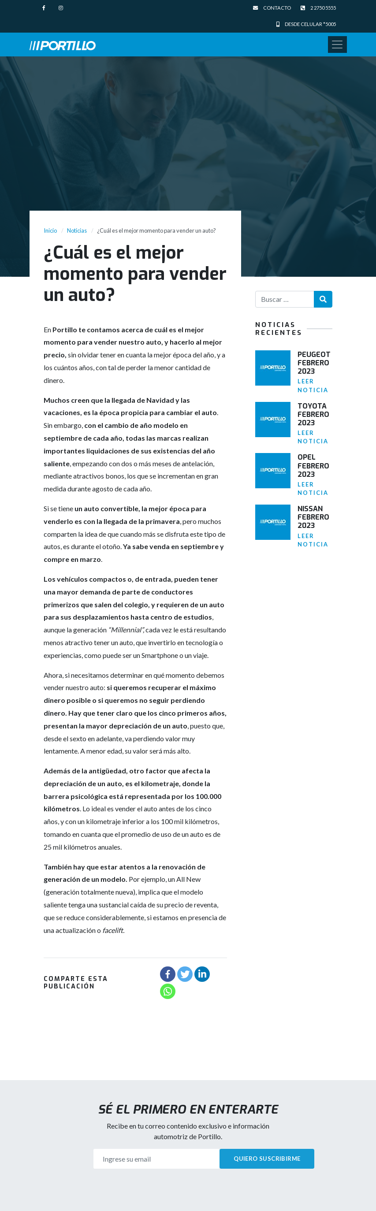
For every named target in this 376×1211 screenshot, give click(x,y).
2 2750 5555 (318, 8)
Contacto (272, 8)
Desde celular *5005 (306, 24)
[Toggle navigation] (337, 44)
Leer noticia (313, 385)
